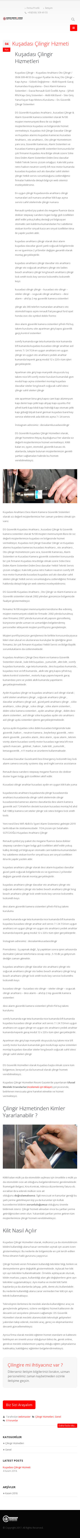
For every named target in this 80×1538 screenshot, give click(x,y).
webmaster (24, 1416)
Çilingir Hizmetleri (44, 1416)
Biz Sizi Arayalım (19, 1405)
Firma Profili (32, 8)
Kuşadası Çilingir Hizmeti (40, 43)
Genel (58, 1416)
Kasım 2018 (11, 1493)
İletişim (48, 8)
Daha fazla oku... (67, 1425)
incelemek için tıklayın (39, 1087)
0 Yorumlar (12, 1420)
